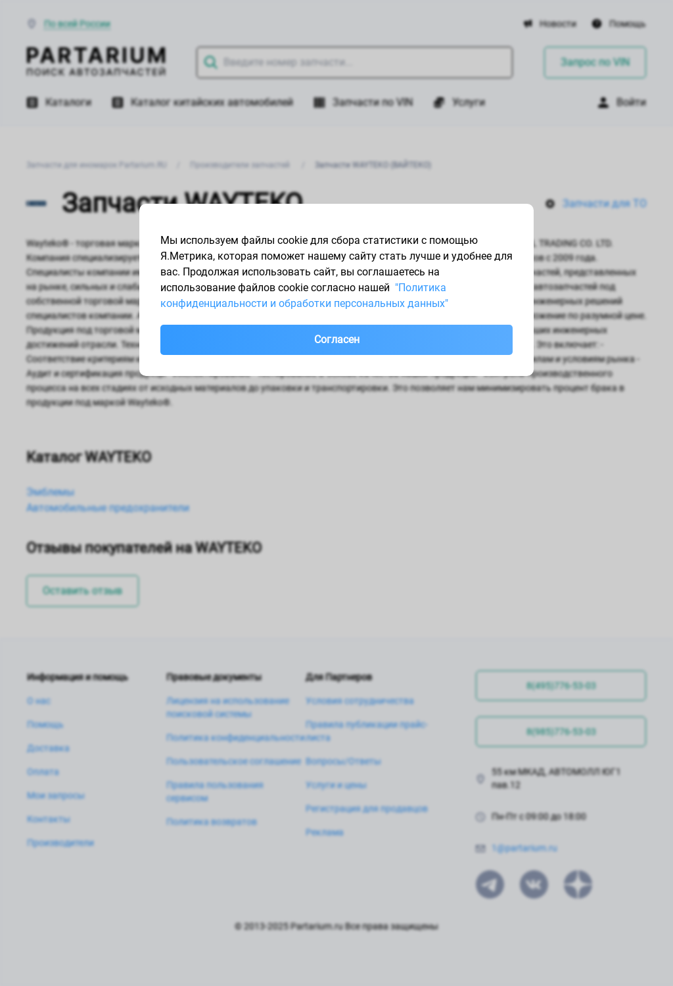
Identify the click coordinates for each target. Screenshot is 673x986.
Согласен (337, 339)
